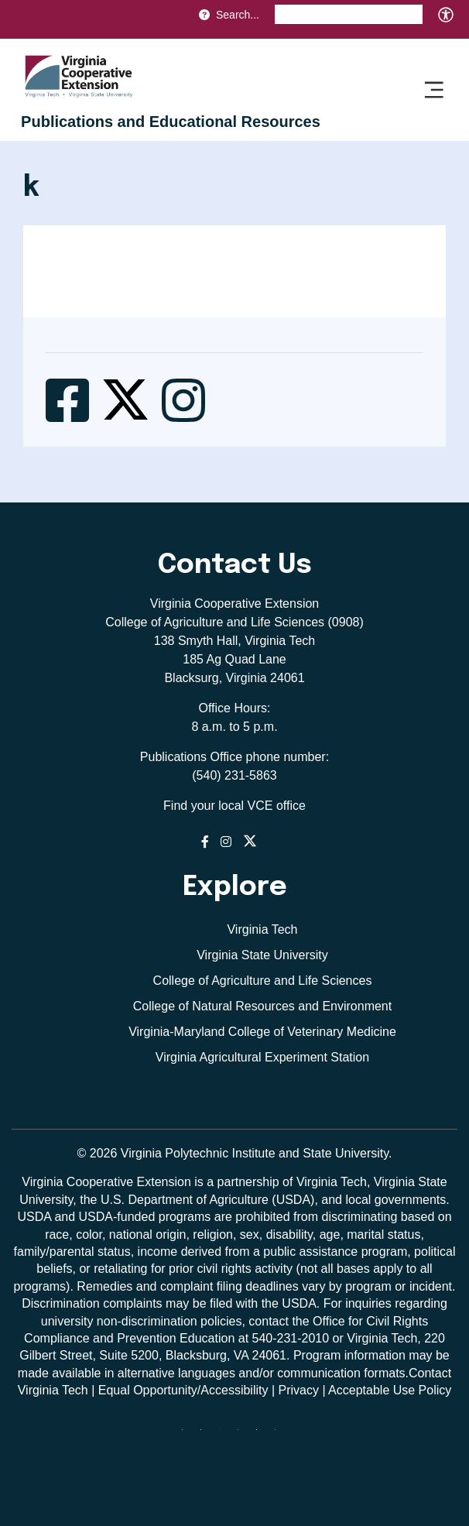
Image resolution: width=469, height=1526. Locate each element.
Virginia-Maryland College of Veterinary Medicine (262, 1031)
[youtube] (281, 1435)
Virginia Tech (262, 929)
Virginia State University (262, 955)
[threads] (225, 1435)
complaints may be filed (167, 1303)
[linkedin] (262, 1435)
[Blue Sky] (188, 1435)
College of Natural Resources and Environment (262, 1006)
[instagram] (244, 1435)
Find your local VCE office (234, 805)
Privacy (298, 1390)
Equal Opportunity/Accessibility (183, 1390)
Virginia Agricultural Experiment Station (262, 1057)
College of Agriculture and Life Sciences (262, 980)
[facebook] (206, 1435)
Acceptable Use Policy (389, 1390)
